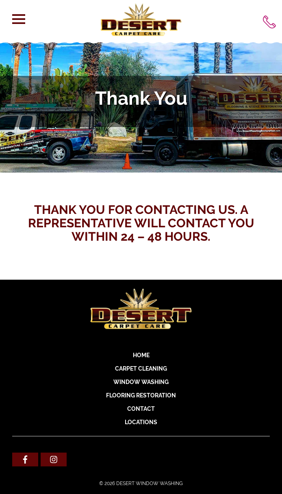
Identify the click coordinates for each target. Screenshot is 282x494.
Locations (141, 422)
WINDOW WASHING (141, 382)
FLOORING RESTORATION (141, 395)
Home (141, 355)
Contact (141, 409)
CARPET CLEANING (141, 368)
